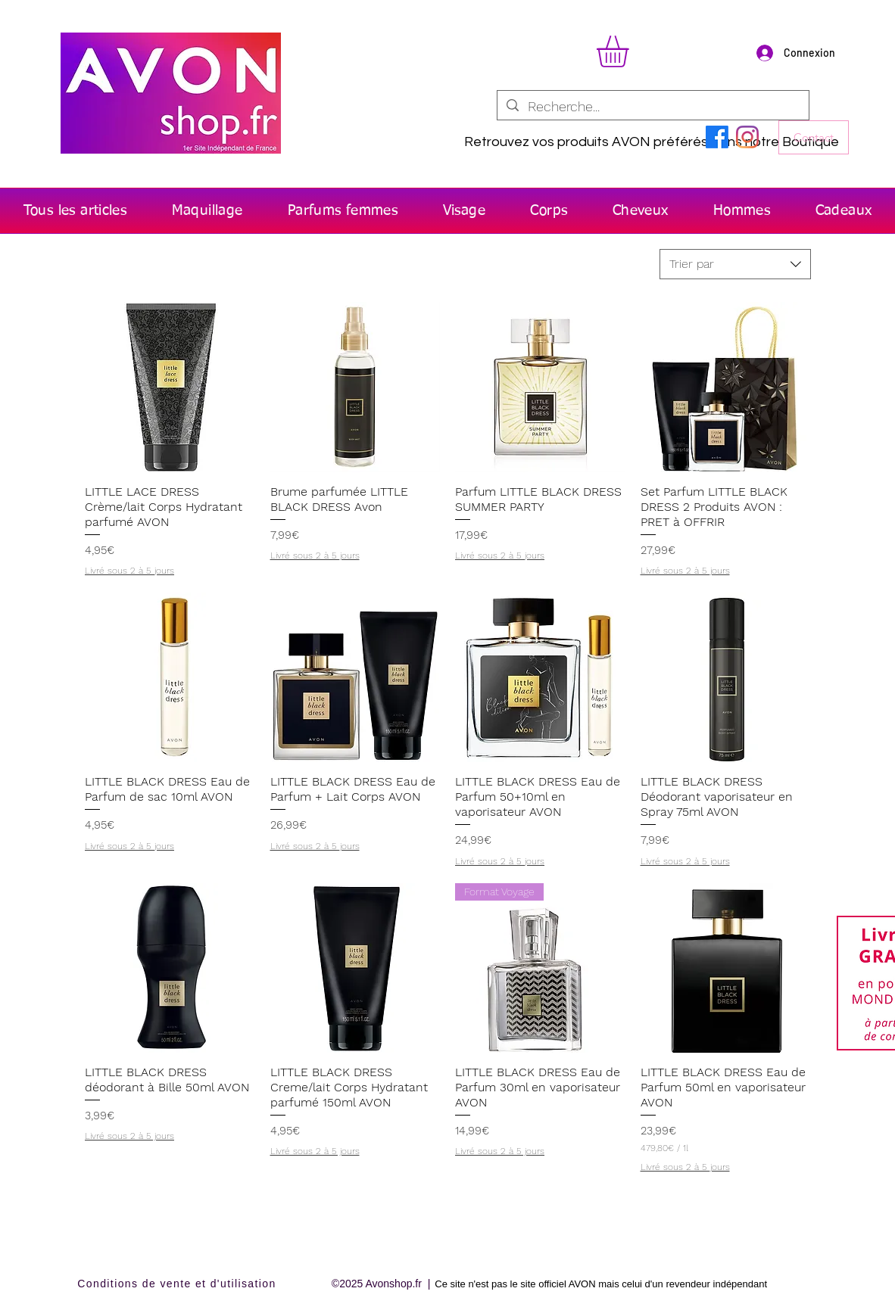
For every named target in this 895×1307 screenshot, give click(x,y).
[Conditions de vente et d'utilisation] (178, 1283)
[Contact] (813, 137)
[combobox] (735, 264)
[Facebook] (717, 137)
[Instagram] (747, 137)
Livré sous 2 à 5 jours (129, 570)
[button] (631, 51)
